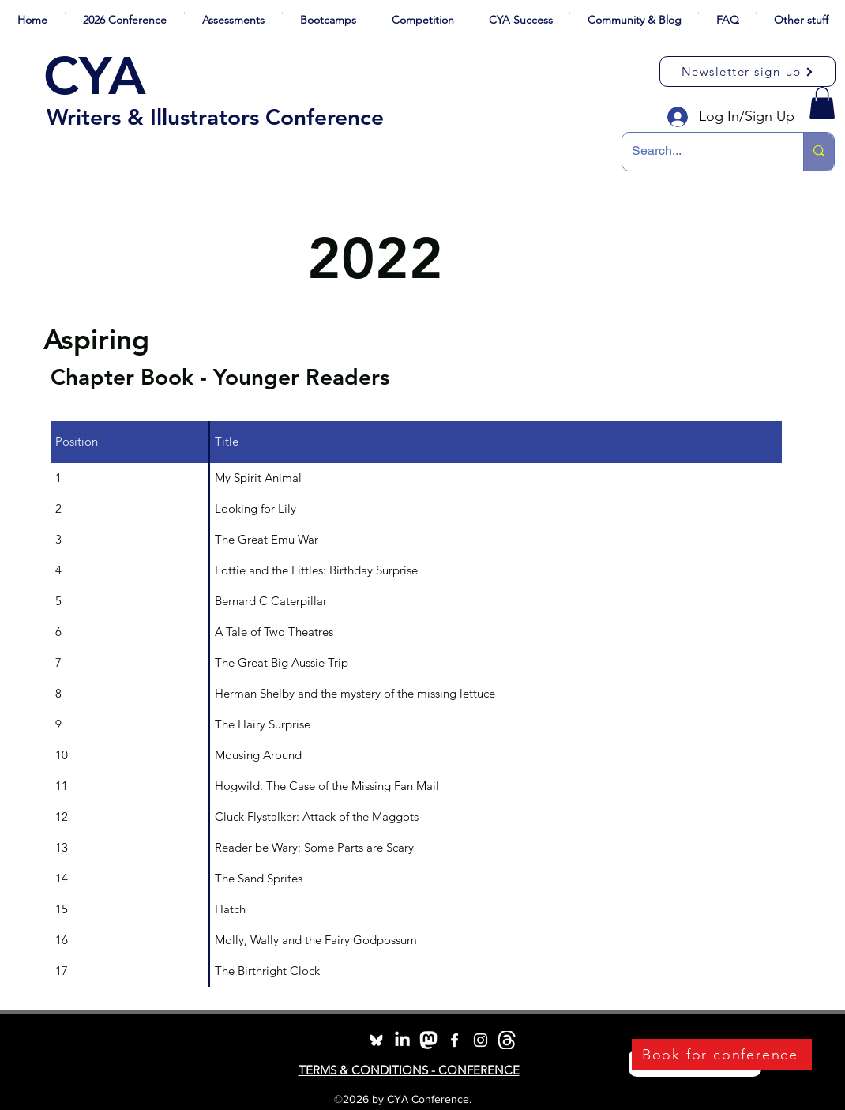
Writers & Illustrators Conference (215, 116)
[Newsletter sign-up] (747, 71)
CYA (94, 75)
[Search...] (701, 152)
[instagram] (480, 1040)
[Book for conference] (722, 1054)
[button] (125, 13)
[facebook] (454, 1040)
